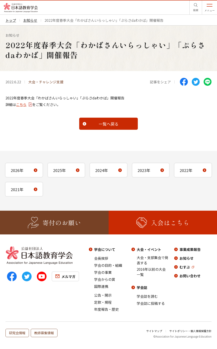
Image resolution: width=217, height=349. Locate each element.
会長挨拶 (101, 258)
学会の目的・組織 (108, 265)
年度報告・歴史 (106, 309)
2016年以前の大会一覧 (151, 272)
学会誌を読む (147, 296)
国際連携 (101, 286)
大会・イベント (149, 249)
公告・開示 (103, 295)
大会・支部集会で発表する (152, 260)
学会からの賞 (104, 279)
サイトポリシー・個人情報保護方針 (190, 331)
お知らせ (186, 258)
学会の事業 (103, 272)
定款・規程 (103, 302)
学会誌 (142, 287)
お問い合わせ (190, 275)
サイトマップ (154, 331)
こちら (21, 104)
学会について (104, 249)
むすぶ (184, 267)
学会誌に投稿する (151, 303)
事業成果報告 (190, 249)
